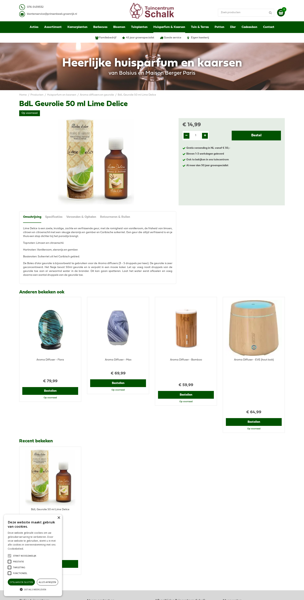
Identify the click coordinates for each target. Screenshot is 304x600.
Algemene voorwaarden (238, 526)
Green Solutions (167, 593)
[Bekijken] (281, 12)
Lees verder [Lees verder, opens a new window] (31, 548)
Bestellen (50, 377)
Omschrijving (32, 217)
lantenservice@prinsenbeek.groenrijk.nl (52, 14)
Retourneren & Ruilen (115, 217)
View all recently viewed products (39, 501)
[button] (24, 556)
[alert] (33, 555)
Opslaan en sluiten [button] (21, 582)
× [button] (58, 517)
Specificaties (53, 217)
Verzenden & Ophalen (81, 217)
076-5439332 (98, 536)
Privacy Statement (234, 530)
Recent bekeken (36, 396)
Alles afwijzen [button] (47, 582)
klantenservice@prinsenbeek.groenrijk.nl (116, 540)
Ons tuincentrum (233, 555)
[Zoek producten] (246, 12)
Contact (228, 551)
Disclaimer (229, 534)
